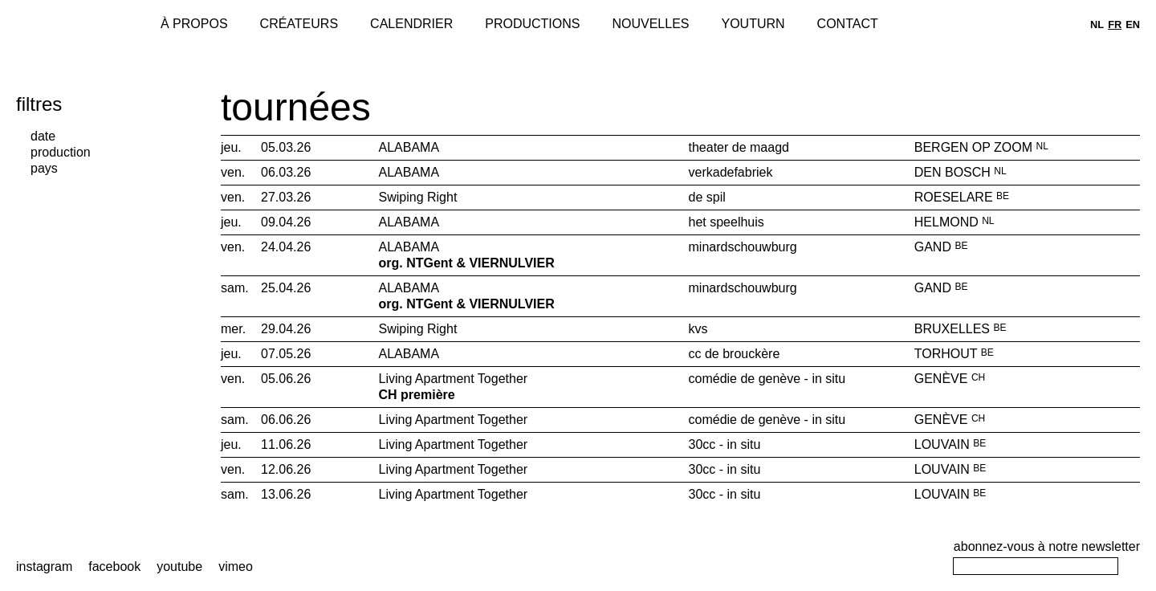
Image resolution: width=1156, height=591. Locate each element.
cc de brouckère (734, 354)
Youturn (753, 24)
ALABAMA (410, 147)
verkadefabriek (731, 172)
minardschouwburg (743, 247)
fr (1114, 24)
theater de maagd (739, 147)
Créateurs (299, 24)
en (1132, 24)
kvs (698, 329)
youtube (179, 566)
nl (1097, 24)
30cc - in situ (725, 444)
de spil (707, 197)
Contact (847, 24)
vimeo (235, 566)
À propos (194, 24)
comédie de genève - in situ (767, 378)
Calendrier (411, 24)
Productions (532, 24)
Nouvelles (650, 24)
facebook (114, 566)
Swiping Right (420, 197)
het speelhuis (726, 222)
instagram (44, 566)
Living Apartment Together (526, 387)
